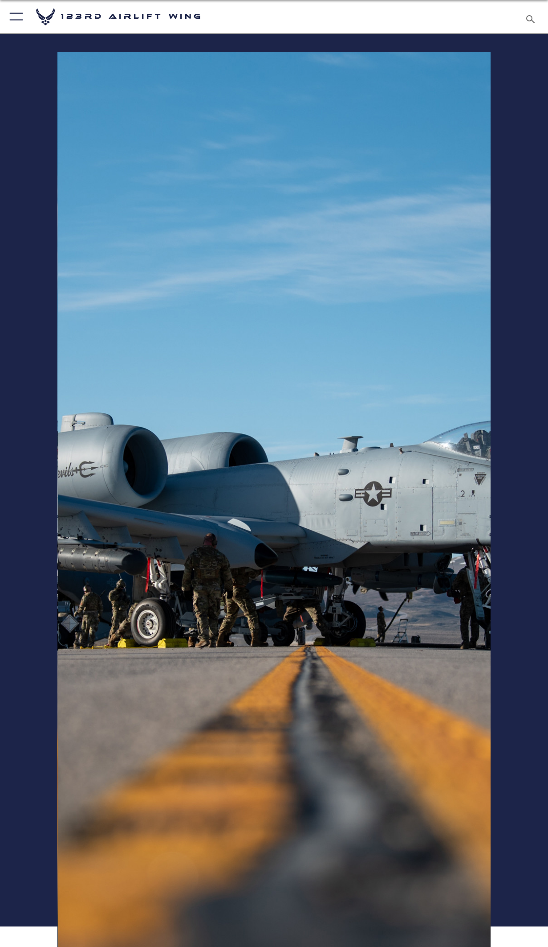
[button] (14, 16)
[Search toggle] (532, 16)
